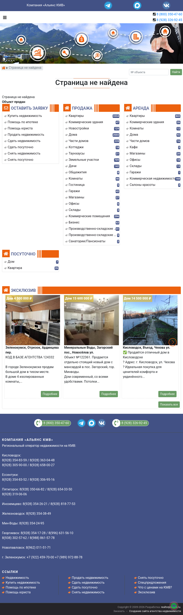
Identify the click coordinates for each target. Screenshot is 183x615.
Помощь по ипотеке (21, 587)
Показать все (169, 404)
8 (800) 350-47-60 (169, 14)
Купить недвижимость (23, 582)
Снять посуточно (151, 578)
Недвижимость (17, 578)
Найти (176, 72)
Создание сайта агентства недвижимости (155, 611)
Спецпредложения (152, 582)
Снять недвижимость (88, 592)
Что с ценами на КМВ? (155, 587)
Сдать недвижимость (88, 582)
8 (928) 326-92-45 (169, 20)
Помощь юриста (18, 592)
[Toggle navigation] (4, 17)
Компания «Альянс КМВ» (46, 5)
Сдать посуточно (84, 587)
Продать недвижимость (90, 578)
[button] (173, 342)
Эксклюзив (146, 592)
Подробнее (50, 394)
